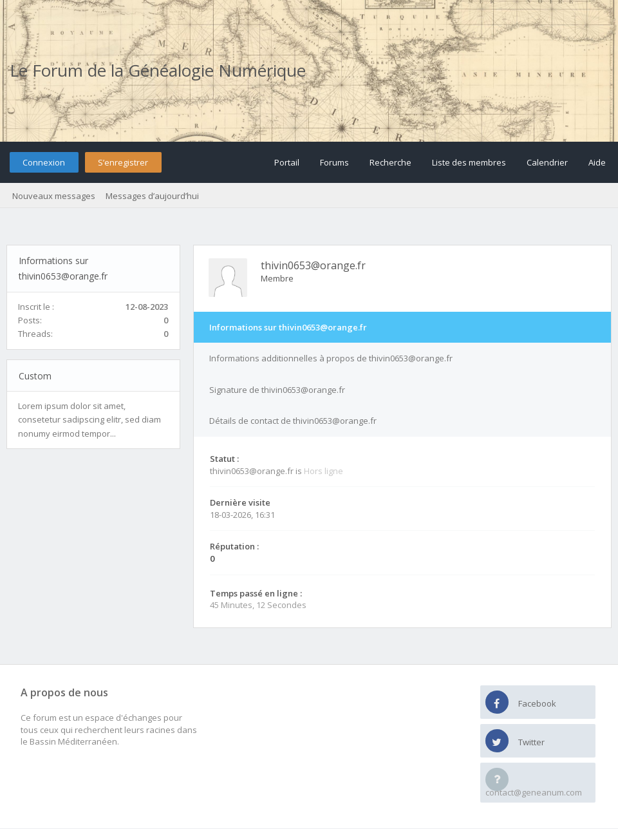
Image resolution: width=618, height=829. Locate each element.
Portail (286, 162)
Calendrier (547, 162)
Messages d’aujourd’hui (152, 196)
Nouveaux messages (53, 196)
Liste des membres (469, 162)
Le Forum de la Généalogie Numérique (158, 70)
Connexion (44, 162)
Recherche (390, 162)
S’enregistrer (123, 162)
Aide (597, 162)
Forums (334, 162)
